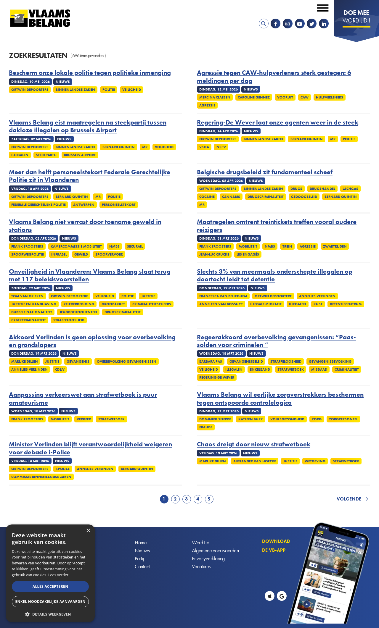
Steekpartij (46, 155)
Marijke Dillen (24, 361)
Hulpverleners (329, 97)
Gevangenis (78, 361)
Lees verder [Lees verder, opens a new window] (58, 574)
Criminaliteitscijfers (151, 304)
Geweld (81, 254)
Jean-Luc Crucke (214, 254)
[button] (50, 613)
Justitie (148, 296)
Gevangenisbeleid (246, 361)
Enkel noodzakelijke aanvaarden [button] (50, 601)
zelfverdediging (79, 304)
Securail (135, 246)
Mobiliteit (248, 246)
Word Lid (200, 542)
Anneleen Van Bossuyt (221, 304)
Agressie (207, 105)
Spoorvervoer (109, 254)
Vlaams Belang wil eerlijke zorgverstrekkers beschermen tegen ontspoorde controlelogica (280, 398)
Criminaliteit (347, 369)
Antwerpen (83, 204)
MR (144, 147)
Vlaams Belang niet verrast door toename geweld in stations (85, 226)
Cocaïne (207, 196)
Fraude (205, 427)
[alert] (50, 573)
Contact (142, 566)
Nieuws (142, 550)
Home (141, 542)
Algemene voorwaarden (215, 550)
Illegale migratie (266, 304)
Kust (318, 304)
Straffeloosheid (68, 320)
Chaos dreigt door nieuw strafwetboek (253, 444)
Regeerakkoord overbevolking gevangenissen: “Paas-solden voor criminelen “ (276, 341)
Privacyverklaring (208, 558)
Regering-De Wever (216, 377)
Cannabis (231, 196)
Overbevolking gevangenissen (126, 361)
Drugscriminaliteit (266, 196)
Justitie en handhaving (33, 304)
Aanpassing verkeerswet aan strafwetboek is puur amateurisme (83, 398)
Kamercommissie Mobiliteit (76, 246)
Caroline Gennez (254, 97)
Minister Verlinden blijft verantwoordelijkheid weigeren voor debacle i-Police (90, 448)
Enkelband (260, 369)
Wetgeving (315, 461)
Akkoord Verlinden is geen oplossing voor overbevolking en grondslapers (92, 341)
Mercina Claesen (214, 97)
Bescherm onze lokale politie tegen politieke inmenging (90, 73)
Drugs (296, 188)
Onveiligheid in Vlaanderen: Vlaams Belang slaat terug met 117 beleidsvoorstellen (90, 275)
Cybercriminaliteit (28, 320)
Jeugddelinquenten (78, 312)
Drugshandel (322, 188)
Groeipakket (113, 304)
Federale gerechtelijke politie (38, 204)
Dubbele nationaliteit (31, 312)
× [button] (88, 531)
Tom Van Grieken (27, 296)
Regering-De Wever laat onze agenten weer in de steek (277, 122)
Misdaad (319, 369)
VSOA (204, 147)
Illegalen (19, 155)
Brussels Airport (80, 155)
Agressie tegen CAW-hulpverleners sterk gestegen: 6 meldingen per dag (274, 77)
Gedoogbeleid (304, 196)
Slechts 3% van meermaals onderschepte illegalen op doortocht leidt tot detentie (274, 275)
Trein (287, 246)
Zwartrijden (335, 246)
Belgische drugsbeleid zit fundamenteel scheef (265, 172)
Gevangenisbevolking (330, 361)
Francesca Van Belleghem (223, 296)
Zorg (317, 419)
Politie (108, 89)
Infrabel (59, 254)
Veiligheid (131, 89)
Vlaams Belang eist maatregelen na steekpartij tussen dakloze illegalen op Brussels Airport (87, 126)
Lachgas (350, 188)
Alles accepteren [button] (50, 586)
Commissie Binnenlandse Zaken (41, 476)
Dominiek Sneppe (215, 419)
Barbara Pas (210, 361)
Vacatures (201, 566)
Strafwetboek (290, 369)
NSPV (221, 147)
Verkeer (84, 419)
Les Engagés (248, 254)
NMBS (114, 246)
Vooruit (285, 97)
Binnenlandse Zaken (75, 89)
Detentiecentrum (346, 304)
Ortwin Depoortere (29, 89)
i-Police (63, 468)
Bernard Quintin (118, 147)
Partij (139, 558)
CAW (305, 97)
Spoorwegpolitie (27, 254)
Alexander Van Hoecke (254, 461)
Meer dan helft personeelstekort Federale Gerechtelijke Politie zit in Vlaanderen (89, 176)
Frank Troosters (27, 246)
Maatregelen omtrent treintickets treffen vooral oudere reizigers (276, 226)
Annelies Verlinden (317, 296)
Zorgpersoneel (343, 419)
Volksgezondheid (287, 419)
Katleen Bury (250, 419)
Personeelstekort (119, 204)
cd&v (60, 369)
